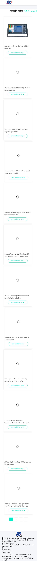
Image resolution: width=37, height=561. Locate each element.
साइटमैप (13, 554)
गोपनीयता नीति (6, 554)
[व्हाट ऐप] (18, 548)
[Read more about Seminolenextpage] (21, 519)
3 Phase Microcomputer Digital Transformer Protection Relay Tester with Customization (16, 423)
